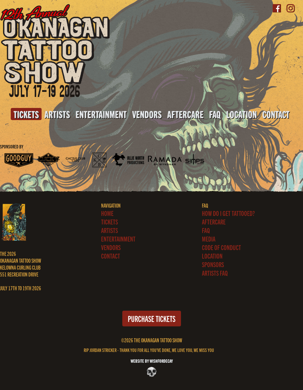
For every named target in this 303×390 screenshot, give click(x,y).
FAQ (215, 114)
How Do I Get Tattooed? (228, 213)
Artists (57, 114)
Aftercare (185, 114)
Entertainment (101, 114)
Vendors (147, 114)
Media (208, 238)
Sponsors (213, 264)
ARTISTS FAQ (215, 273)
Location (241, 114)
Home (107, 213)
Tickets (26, 114)
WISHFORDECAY (161, 361)
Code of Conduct (221, 247)
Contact (276, 114)
